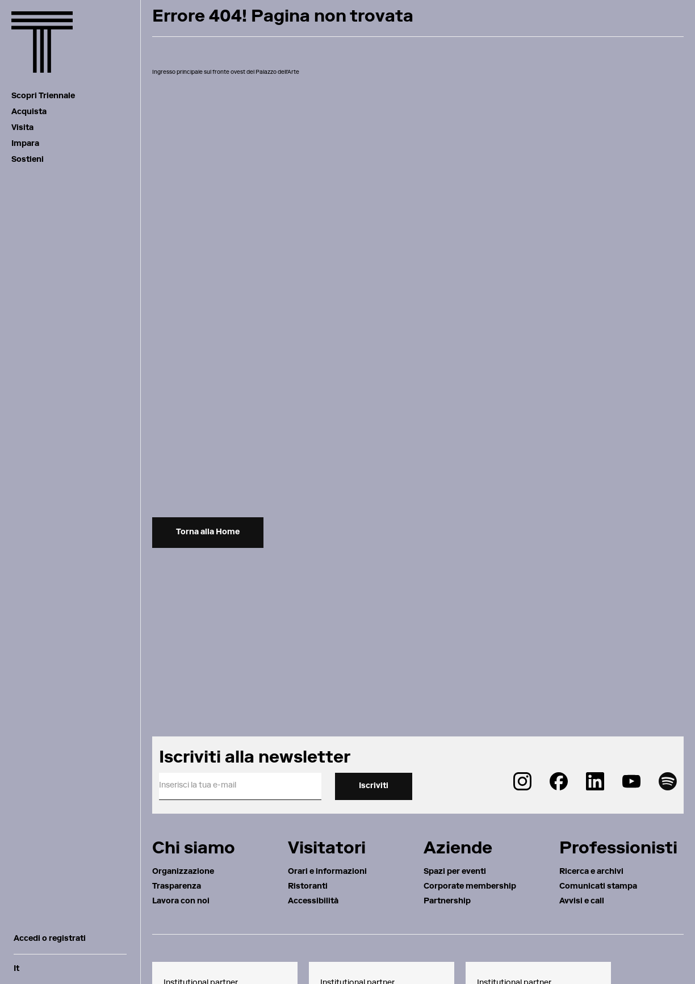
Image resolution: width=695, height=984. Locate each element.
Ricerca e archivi (591, 872)
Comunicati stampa (598, 887)
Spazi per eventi (455, 872)
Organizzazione (183, 872)
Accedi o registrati (50, 939)
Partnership (447, 902)
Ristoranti (308, 887)
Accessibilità (313, 902)
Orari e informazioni (327, 872)
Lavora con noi (181, 902)
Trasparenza (176, 887)
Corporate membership (470, 887)
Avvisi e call (581, 902)
